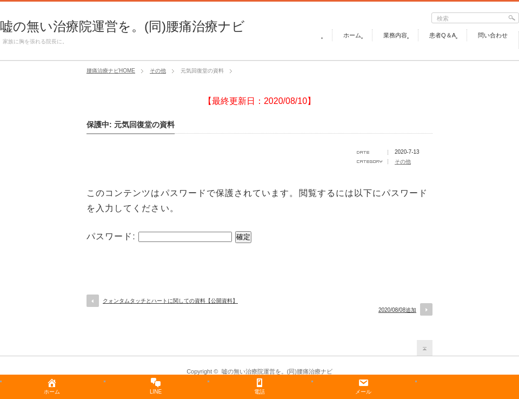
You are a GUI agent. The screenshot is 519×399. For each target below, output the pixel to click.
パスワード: (159, 236)
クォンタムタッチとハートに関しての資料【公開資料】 (170, 301)
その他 (403, 162)
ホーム (352, 35)
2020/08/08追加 (397, 310)
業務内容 (395, 35)
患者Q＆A (442, 35)
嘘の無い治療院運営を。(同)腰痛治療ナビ (122, 26)
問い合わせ (493, 35)
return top (424, 348)
